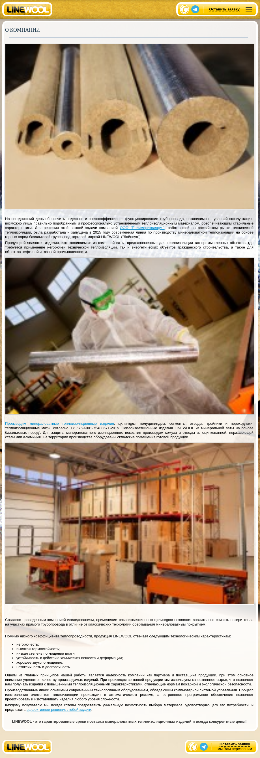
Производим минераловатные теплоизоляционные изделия (59, 423)
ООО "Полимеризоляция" (142, 228)
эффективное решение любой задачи (59, 709)
